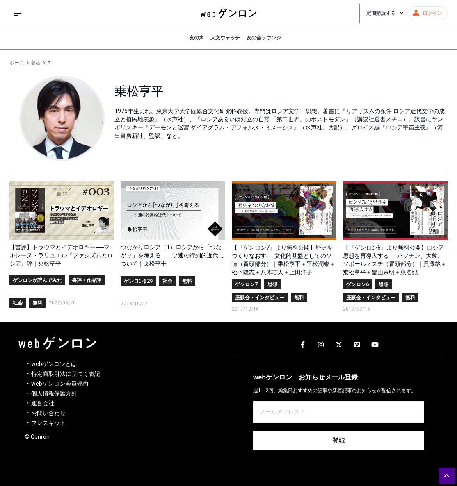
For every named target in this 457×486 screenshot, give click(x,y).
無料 (37, 303)
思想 (272, 284)
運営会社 (42, 403)
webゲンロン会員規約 (59, 383)
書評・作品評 (86, 280)
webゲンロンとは (54, 364)
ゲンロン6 (357, 284)
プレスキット (48, 423)
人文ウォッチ (225, 38)
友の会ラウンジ (264, 38)
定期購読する (385, 13)
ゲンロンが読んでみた (37, 280)
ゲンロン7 (246, 284)
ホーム (16, 63)
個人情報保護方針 (54, 393)
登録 (338, 440)
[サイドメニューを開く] (17, 13)
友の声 (196, 38)
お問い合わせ (48, 413)
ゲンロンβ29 (138, 281)
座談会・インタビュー (259, 297)
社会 (18, 303)
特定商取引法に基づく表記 (65, 373)
